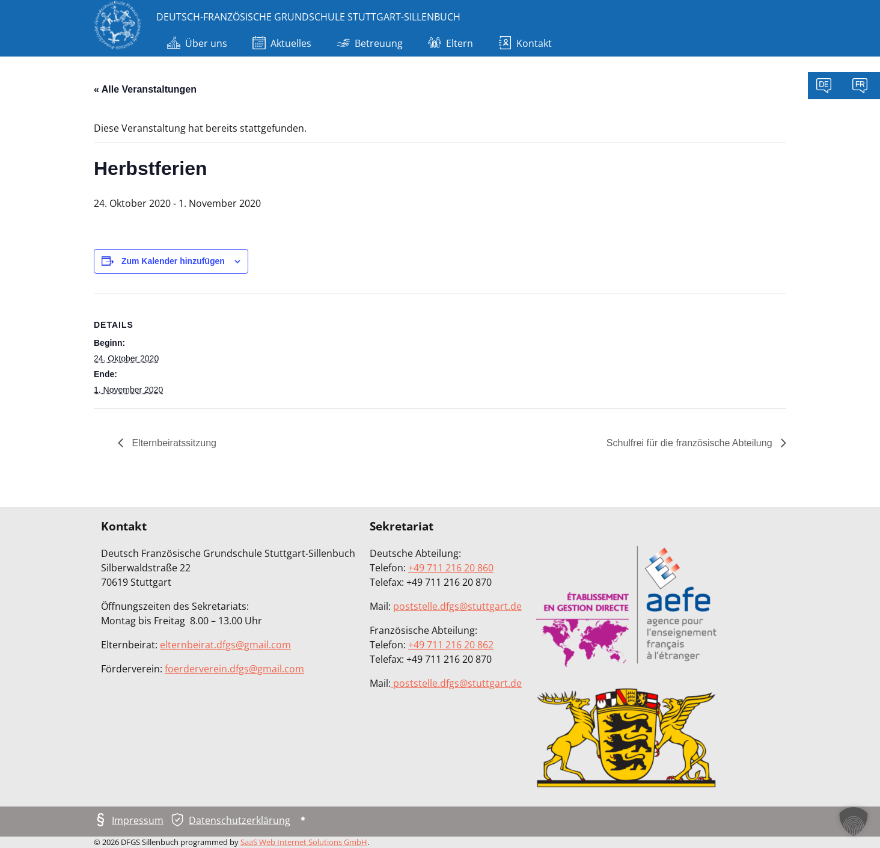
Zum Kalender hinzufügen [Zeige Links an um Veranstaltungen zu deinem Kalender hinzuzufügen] (173, 261)
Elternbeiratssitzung (172, 443)
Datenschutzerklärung (239, 820)
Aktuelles (281, 44)
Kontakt (525, 44)
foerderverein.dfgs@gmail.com (234, 668)
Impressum (137, 820)
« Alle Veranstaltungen (145, 89)
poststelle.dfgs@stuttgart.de (457, 606)
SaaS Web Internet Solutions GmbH (303, 842)
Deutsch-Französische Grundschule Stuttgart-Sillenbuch (308, 16)
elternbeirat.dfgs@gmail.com (225, 644)
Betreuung (370, 44)
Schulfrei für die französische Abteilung (691, 443)
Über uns (197, 44)
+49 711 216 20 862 (450, 644)
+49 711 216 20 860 (450, 567)
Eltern (450, 44)
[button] (853, 821)
